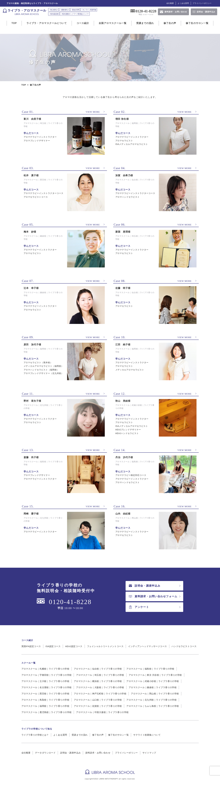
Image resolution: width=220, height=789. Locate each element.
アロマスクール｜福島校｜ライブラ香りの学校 (150, 668)
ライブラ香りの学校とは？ (35, 735)
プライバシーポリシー (202, 3)
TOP (14, 23)
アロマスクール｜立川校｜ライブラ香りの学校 (45, 681)
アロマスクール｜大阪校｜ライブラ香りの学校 (100, 687)
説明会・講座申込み (144, 585)
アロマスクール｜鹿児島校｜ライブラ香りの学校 (46, 712)
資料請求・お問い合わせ (97, 752)
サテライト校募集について (147, 735)
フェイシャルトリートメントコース (105, 646)
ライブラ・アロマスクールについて (46, 23)
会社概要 (170, 3)
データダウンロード (45, 752)
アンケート (139, 607)
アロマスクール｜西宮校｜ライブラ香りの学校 (45, 693)
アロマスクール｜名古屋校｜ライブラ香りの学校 (46, 687)
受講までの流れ (145, 23)
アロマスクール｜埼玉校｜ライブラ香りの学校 (100, 675)
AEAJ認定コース (73, 646)
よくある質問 (183, 3)
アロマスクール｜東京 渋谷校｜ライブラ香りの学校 (155, 675)
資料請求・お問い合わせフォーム (153, 596)
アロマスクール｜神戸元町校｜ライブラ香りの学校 (100, 693)
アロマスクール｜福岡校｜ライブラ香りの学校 (45, 706)
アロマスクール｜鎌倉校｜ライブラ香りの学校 (153, 687)
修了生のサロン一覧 (197, 23)
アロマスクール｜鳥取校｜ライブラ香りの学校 (45, 700)
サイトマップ (149, 752)
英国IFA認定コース (31, 646)
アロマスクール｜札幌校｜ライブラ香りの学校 (45, 668)
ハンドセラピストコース (184, 646)
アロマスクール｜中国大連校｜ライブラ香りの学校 (102, 712)
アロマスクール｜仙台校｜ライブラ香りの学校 (98, 668)
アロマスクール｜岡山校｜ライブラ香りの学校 (155, 693)
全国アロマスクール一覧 (112, 23)
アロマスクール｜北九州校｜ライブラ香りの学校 (151, 700)
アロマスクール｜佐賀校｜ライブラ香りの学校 (98, 706)
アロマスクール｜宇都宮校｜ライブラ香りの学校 (46, 675)
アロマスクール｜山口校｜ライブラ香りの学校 (98, 700)
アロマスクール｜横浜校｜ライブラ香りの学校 (98, 681)
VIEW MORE (93, 112)
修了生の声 (170, 23)
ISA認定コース (53, 646)
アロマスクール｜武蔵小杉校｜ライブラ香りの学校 (152, 681)
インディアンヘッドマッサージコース (147, 646)
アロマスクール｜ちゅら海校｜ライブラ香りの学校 (152, 706)
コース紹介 (83, 23)
